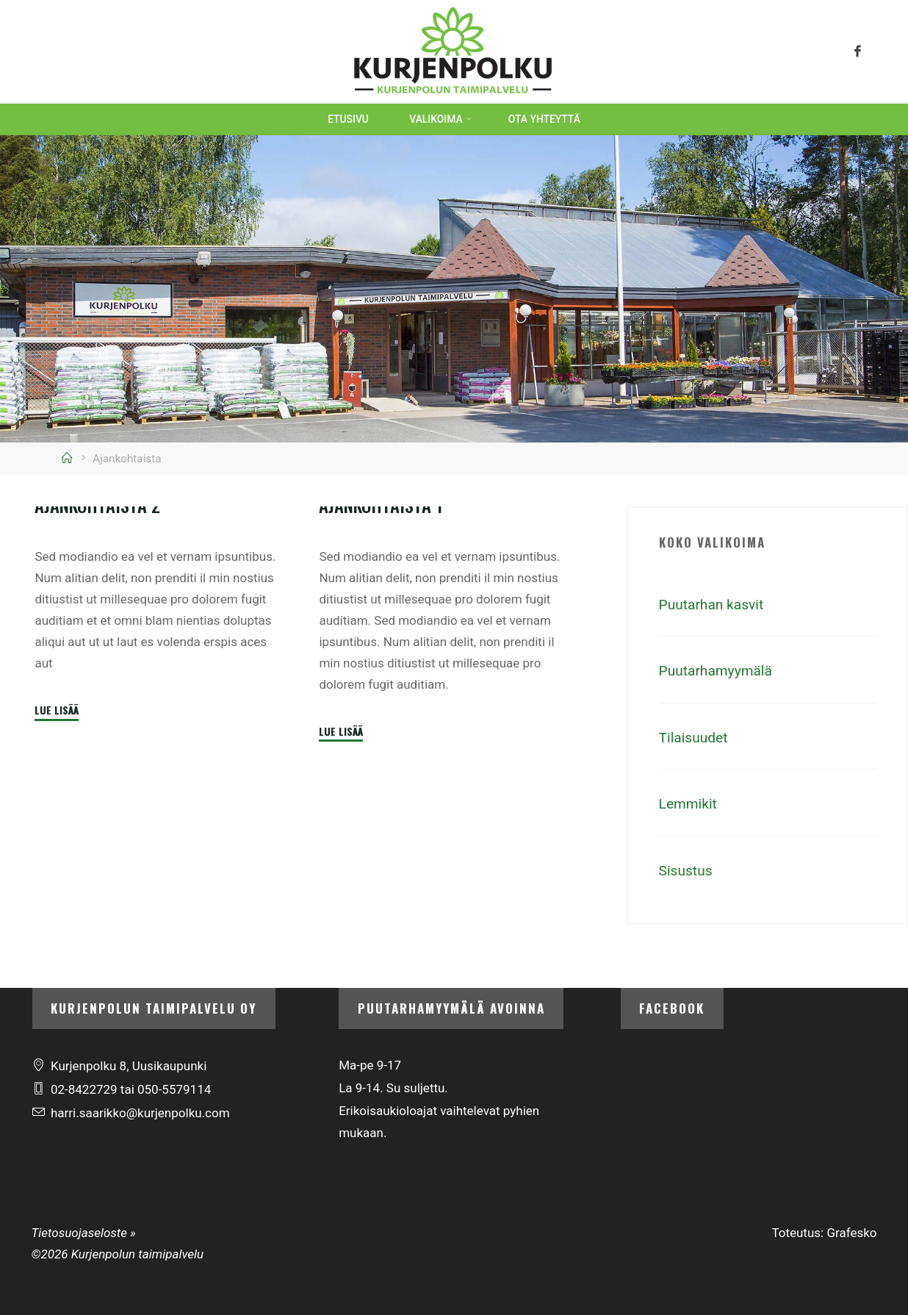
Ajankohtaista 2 (100, 667)
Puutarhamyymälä (719, 670)
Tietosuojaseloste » (84, 1232)
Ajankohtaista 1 (383, 675)
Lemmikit (690, 803)
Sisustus (687, 870)
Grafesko (851, 1232)
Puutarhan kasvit (715, 604)
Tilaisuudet (695, 737)
